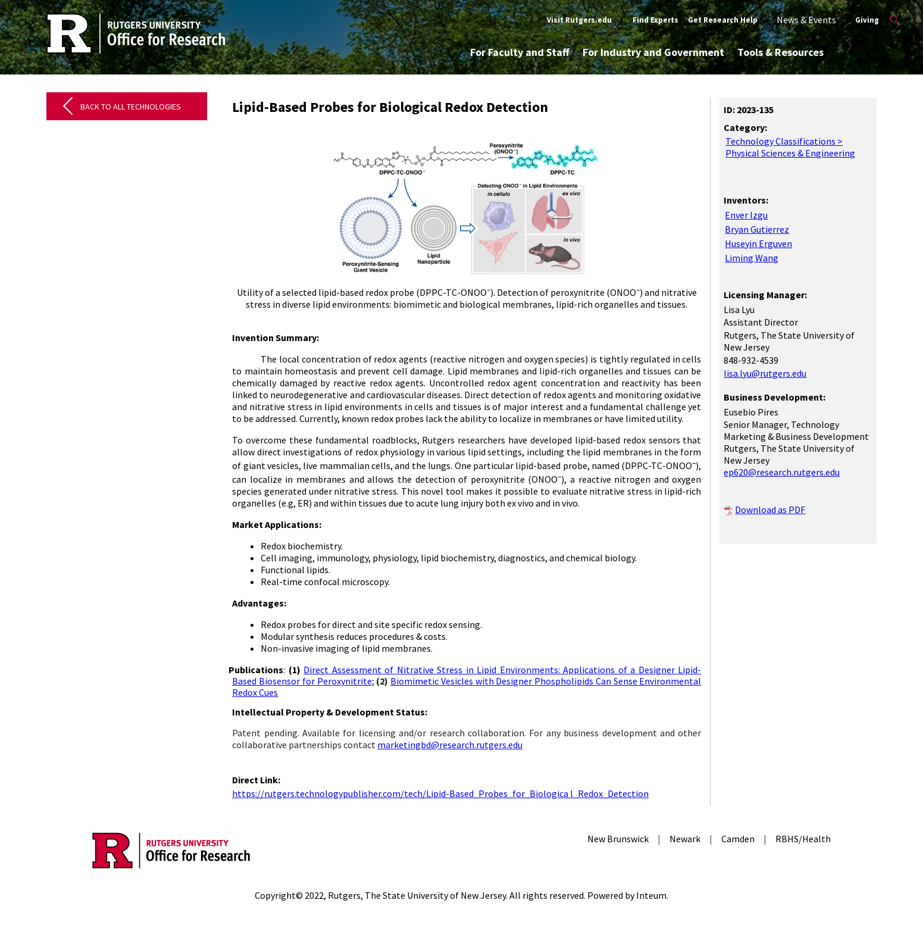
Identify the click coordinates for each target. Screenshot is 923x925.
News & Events (806, 20)
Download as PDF (770, 509)
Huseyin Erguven (758, 243)
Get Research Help (723, 20)
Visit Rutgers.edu (579, 20)
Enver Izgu (746, 215)
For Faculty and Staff (520, 52)
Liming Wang (751, 258)
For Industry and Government (653, 52)
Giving (867, 20)
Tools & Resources (780, 52)
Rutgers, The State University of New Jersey (417, 895)
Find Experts (655, 20)
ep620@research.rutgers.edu (782, 472)
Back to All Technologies (130, 106)
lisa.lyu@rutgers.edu (765, 373)
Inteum (651, 895)
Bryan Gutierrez (757, 229)
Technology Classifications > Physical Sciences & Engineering (790, 147)
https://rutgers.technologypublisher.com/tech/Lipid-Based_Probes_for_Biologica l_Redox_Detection (440, 793)
